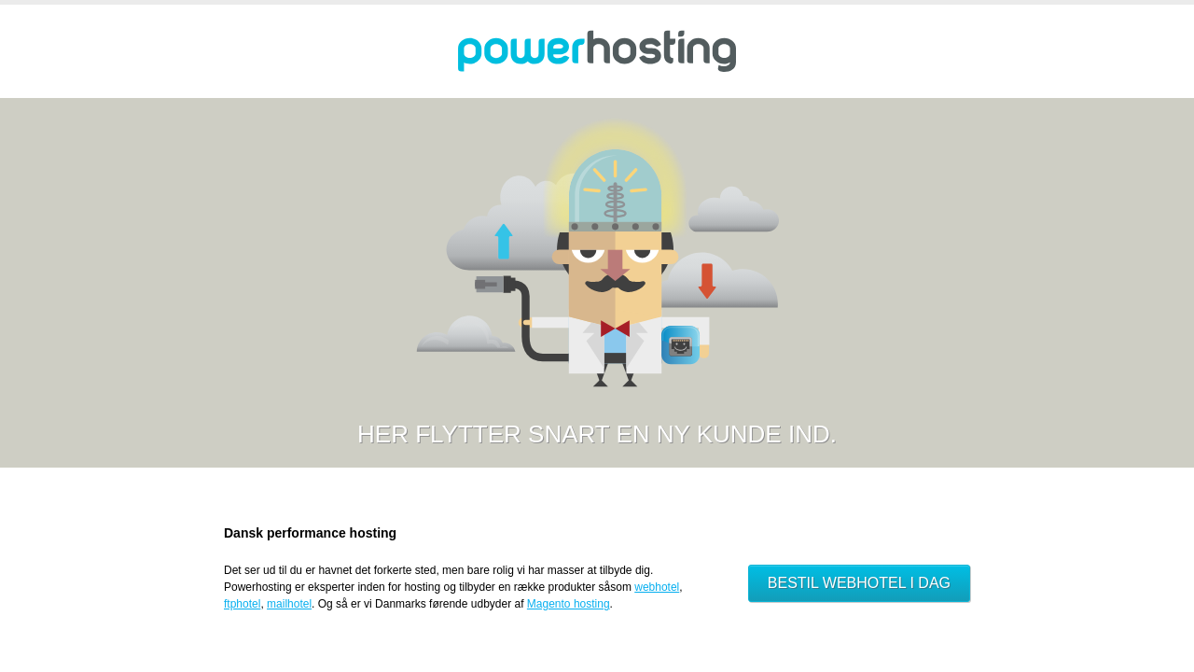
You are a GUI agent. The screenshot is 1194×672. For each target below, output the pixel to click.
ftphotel (242, 603)
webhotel (656, 587)
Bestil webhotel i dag (859, 583)
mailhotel (289, 603)
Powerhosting (597, 51)
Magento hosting (568, 603)
